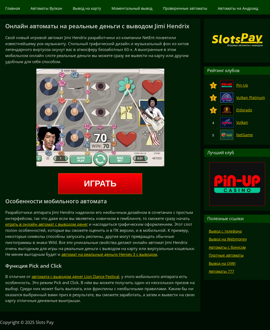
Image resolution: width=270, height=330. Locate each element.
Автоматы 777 (221, 271)
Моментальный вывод (132, 8)
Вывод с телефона (225, 231)
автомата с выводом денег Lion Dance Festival (75, 276)
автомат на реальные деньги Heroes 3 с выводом (109, 254)
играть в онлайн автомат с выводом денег (46, 224)
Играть (100, 183)
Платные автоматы (226, 255)
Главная (12, 8)
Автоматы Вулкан (46, 8)
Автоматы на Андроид (238, 8)
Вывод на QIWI (222, 263)
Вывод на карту (87, 8)
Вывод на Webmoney (228, 239)
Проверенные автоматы (185, 8)
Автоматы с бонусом (227, 247)
